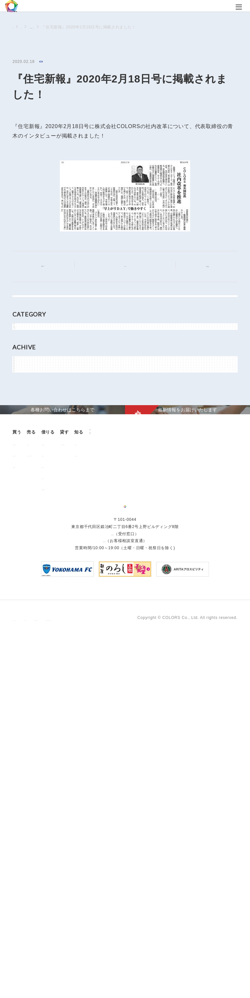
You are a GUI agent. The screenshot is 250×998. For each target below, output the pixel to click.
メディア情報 (52, 62)
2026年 (27, 430)
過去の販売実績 (31, 746)
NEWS (26, 345)
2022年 (27, 489)
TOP (16, 26)
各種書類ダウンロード (130, 757)
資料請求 (60, 830)
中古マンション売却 (77, 746)
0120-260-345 (104, 902)
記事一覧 (129, 266)
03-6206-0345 (112, 895)
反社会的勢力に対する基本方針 (174, 974)
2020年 (27, 518)
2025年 (27, 445)
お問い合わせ (64, 819)
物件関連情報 (32, 374)
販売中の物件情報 (32, 735)
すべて (26, 304)
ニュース (36, 27)
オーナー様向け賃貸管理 (183, 735)
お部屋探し (119, 735)
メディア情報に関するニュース (80, 27)
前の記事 (49, 266)
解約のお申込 (121, 768)
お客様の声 (26, 809)
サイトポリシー (76, 974)
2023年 (27, 474)
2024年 (27, 460)
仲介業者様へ (121, 746)
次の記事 (201, 266)
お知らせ (28, 360)
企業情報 (60, 797)
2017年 (27, 562)
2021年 (27, 504)
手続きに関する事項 (118, 974)
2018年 (27, 548)
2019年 (27, 533)
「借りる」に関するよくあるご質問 (128, 781)
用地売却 (67, 735)
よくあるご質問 (31, 820)
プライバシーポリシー (33, 974)
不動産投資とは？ (32, 757)
